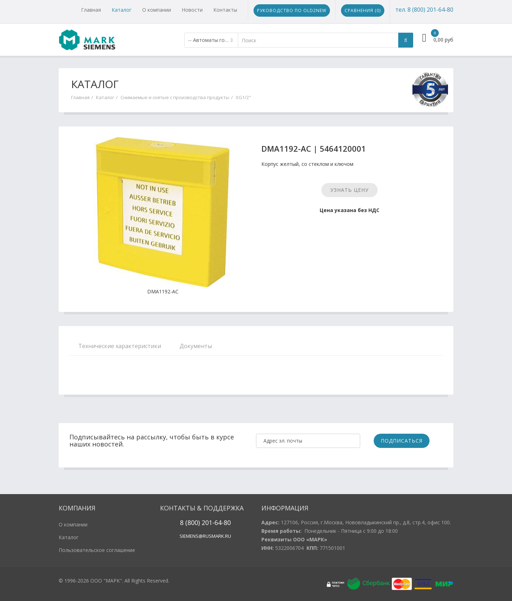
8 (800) (190, 522)
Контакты (225, 9)
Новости (192, 9)
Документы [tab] (196, 346)
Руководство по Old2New (291, 10)
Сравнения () (363, 10)
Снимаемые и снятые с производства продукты (175, 97)
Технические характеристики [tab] (119, 346)
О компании (156, 9)
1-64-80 (220, 522)
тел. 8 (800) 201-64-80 (424, 9)
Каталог (122, 9)
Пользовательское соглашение (97, 550)
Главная (91, 9)
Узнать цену (349, 189)
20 (204, 522)
